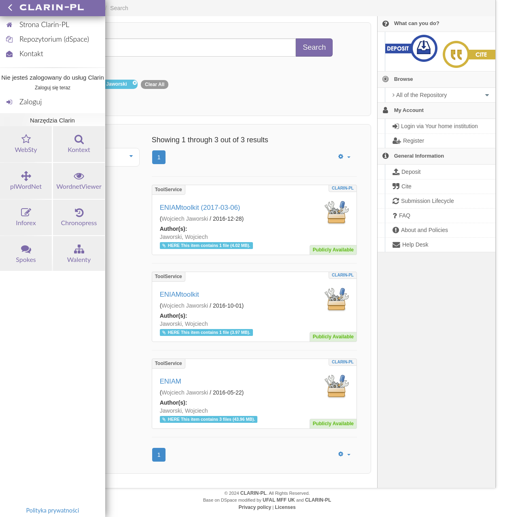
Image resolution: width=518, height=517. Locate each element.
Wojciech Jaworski (184, 218)
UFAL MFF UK (279, 500)
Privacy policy (254, 507)
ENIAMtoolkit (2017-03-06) (200, 207)
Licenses (285, 507)
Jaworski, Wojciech (184, 237)
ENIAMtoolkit (179, 294)
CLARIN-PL (343, 188)
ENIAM (170, 381)
